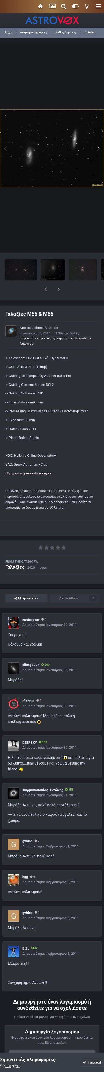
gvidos (27, 827)
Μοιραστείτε (26, 585)
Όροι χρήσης (10, 1065)
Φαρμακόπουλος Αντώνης (42, 776)
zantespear (30, 606)
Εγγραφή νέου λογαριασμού (52, 1042)
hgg (25, 863)
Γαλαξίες (15, 553)
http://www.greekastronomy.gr (28, 460)
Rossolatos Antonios (42, 314)
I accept (92, 1062)
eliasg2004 (30, 651)
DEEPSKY (29, 729)
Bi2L (25, 935)
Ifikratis (28, 687)
